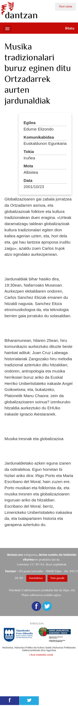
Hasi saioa (65, 6)
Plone (25, 595)
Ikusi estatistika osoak (42, 654)
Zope (66, 590)
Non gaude (57, 578)
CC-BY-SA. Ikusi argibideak (48, 564)
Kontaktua (36, 578)
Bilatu (69, 28)
